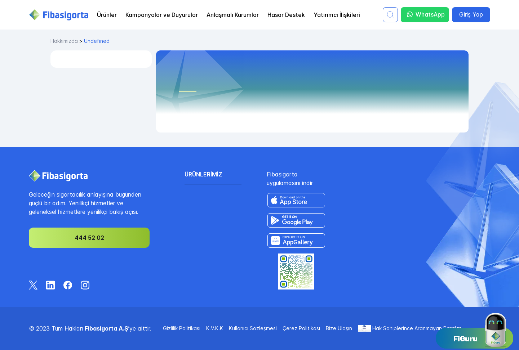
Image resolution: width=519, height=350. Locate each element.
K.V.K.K (214, 328)
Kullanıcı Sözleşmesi (253, 328)
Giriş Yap (471, 14)
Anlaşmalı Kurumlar (233, 14)
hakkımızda (64, 41)
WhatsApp (426, 14)
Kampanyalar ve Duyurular (161, 14)
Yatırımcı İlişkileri (337, 14)
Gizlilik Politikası (181, 328)
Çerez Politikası (301, 328)
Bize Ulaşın (339, 328)
